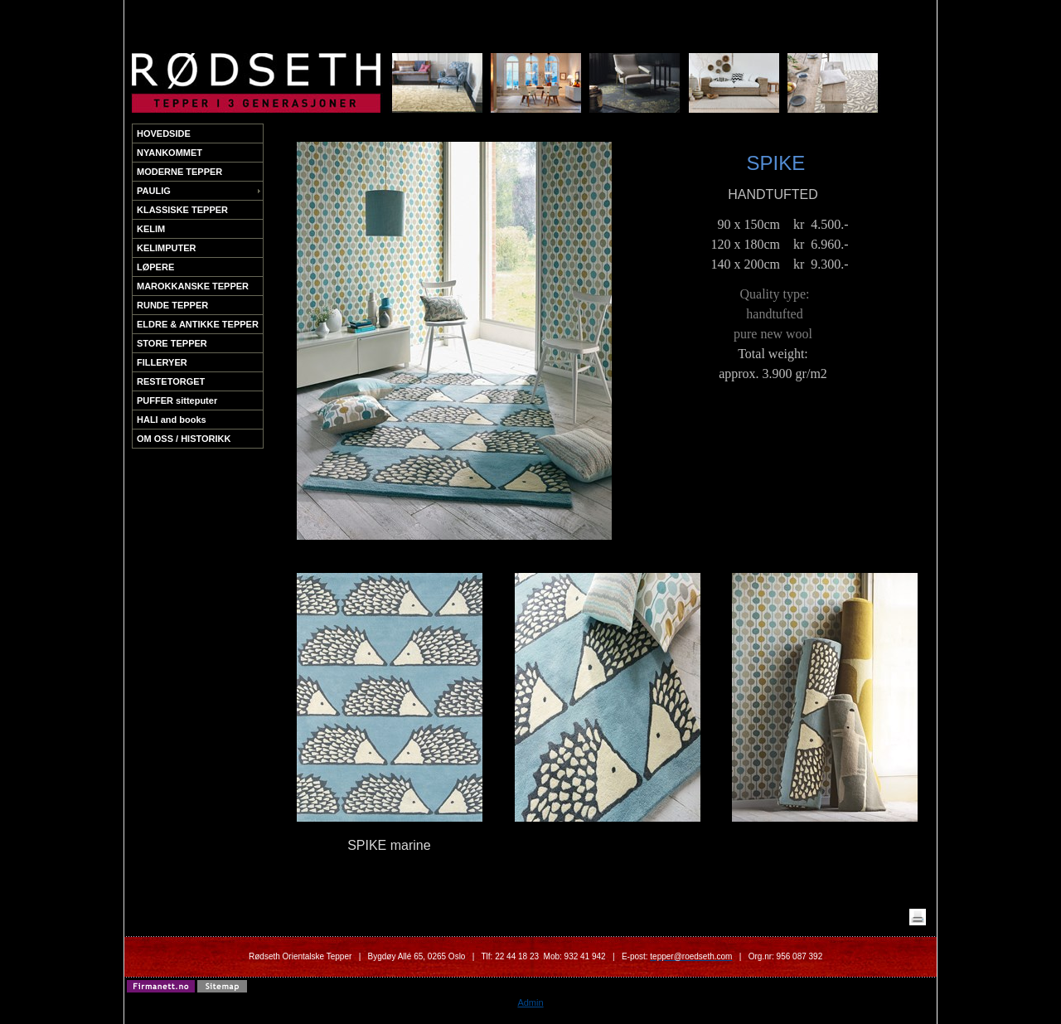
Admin (530, 1002)
